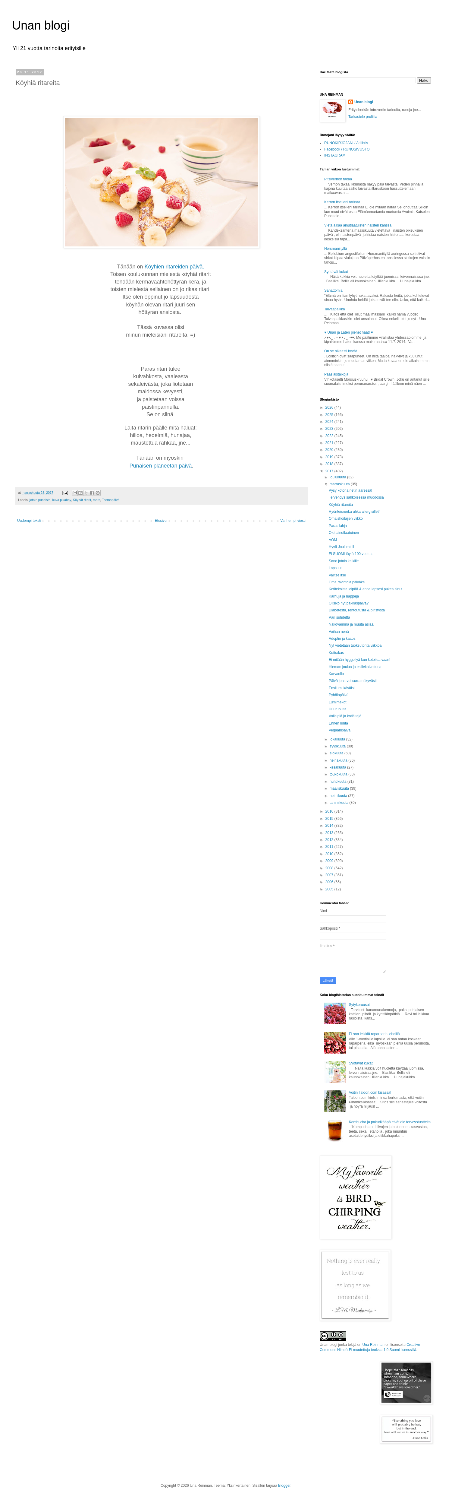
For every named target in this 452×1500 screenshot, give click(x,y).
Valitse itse (337, 575)
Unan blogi (41, 25)
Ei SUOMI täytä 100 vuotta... (352, 554)
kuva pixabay (61, 500)
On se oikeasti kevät (340, 351)
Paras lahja (338, 526)
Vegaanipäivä (339, 730)
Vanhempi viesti (293, 520)
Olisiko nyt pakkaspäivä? (349, 603)
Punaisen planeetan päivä (160, 466)
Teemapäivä (110, 500)
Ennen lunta (338, 723)
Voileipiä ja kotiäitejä (345, 716)
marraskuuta (340, 484)
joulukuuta (338, 477)
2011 (329, 847)
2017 (329, 471)
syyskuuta (338, 746)
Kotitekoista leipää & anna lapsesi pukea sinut (365, 589)
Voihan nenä (339, 631)
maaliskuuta (340, 788)
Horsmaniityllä (335, 248)
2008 (329, 868)
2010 (329, 854)
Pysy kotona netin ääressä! (350, 490)
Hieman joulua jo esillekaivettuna (355, 667)
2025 (329, 415)
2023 (329, 429)
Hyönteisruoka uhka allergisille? (354, 511)
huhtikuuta (338, 781)
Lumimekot (338, 702)
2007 (329, 875)
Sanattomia (333, 290)
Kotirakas (336, 653)
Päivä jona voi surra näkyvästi (353, 681)
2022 (329, 436)
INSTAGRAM (334, 155)
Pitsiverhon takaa (338, 179)
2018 (329, 464)
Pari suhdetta (339, 617)
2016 (329, 811)
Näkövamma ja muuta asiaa (351, 624)
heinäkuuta (339, 760)
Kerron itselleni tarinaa (342, 202)
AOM (333, 540)
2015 (329, 819)
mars (96, 500)
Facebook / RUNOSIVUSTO (347, 149)
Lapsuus (335, 568)
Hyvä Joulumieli (341, 547)
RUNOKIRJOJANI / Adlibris (346, 143)
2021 (329, 443)
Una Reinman (373, 1345)
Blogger (284, 1485)
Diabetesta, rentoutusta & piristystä (357, 610)
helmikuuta (339, 796)
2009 (329, 861)
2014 (329, 825)
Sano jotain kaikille (344, 561)
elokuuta (337, 753)
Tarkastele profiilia (362, 117)
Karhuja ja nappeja (344, 596)
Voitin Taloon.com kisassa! (370, 1092)
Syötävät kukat (336, 272)
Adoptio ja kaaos (342, 638)
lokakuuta (338, 739)
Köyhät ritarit (82, 500)
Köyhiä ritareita (341, 505)
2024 (329, 422)
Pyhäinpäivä (338, 695)
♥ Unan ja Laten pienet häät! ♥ (348, 332)
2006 (329, 882)
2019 (329, 457)
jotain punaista (40, 500)
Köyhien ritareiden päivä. (175, 267)
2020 (329, 450)
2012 (329, 840)
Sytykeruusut (359, 1005)
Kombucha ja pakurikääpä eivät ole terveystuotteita (390, 1122)
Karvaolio (336, 674)
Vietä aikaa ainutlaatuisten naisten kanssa (357, 225)
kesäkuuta (338, 767)
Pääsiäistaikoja (336, 374)
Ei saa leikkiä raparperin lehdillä (374, 1034)
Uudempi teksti (29, 520)
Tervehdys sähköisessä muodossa (356, 497)
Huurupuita (338, 709)
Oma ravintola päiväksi (347, 582)
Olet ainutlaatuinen (344, 533)
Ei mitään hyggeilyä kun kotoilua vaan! (359, 660)
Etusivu (161, 520)
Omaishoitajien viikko (346, 518)
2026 (329, 407)
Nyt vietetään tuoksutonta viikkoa (355, 645)
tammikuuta (339, 803)
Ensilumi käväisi (341, 688)
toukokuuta (339, 774)
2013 (329, 833)
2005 (329, 889)
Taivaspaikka (334, 309)
